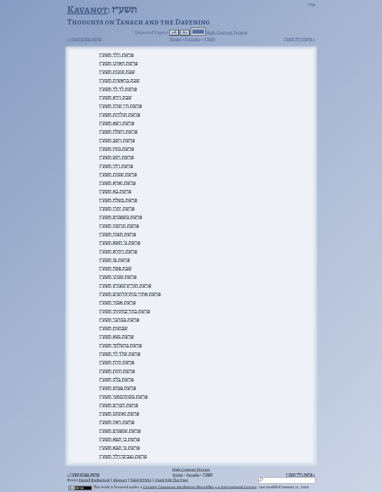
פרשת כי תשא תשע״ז (119, 242)
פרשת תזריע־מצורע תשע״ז (125, 285)
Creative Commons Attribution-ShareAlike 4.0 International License (200, 487)
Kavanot (87, 9)
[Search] (286, 480)
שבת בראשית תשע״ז (119, 80)
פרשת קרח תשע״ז (116, 361)
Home (175, 39)
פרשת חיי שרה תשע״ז (120, 105)
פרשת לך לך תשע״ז (118, 88)
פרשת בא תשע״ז (115, 191)
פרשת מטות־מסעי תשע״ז (123, 396)
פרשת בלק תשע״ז (116, 379)
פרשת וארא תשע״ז (117, 182)
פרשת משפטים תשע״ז (120, 216)
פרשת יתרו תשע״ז (117, 208)
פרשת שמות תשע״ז (118, 174)
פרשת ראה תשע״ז (116, 421)
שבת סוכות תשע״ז (117, 71)
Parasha (193, 39)
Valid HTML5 (140, 480)
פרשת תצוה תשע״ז (117, 233)
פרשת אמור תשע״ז (117, 302)
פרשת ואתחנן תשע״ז (119, 413)
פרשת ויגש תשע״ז (116, 156)
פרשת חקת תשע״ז (117, 370)
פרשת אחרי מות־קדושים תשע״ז (130, 293)
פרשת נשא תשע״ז (116, 336)
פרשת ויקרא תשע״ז (118, 251)
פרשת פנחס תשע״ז (117, 387)
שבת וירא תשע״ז (115, 97)
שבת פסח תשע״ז (115, 268)
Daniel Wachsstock (94, 480)
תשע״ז (210, 39)
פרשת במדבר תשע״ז (119, 319)
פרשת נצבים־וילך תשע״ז (123, 456)
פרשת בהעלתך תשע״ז (120, 345)
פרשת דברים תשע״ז (118, 404)
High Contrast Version (226, 32)
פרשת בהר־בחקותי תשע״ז (124, 310)
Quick (159, 480)
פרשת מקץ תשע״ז (116, 148)
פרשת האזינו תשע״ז (118, 62)
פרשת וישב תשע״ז (117, 139)
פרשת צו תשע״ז (114, 259)
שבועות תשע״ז (113, 327)
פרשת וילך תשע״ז (298, 39)
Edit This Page (176, 480)
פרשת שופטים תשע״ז (120, 430)
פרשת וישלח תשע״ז (118, 131)
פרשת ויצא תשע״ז (116, 122)
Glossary (120, 480)
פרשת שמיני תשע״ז (118, 276)
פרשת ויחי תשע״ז (116, 165)
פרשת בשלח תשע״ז (118, 199)
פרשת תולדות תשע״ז (119, 114)
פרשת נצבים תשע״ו (86, 39)
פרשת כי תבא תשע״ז (119, 447)
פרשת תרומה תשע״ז (119, 225)
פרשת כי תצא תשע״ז (119, 438)
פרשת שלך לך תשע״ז (119, 353)
